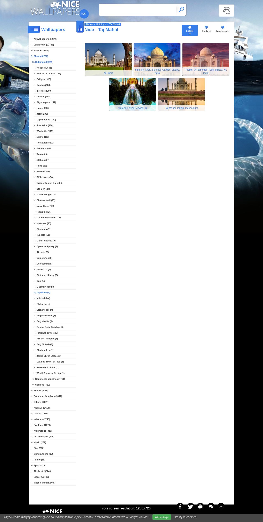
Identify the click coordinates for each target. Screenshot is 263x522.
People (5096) (41, 390)
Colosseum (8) (44, 263)
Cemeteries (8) (44, 258)
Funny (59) (39, 459)
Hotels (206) (43, 108)
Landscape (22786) (44, 44)
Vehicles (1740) (42, 419)
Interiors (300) (44, 91)
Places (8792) (41, 56)
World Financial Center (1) (51, 373)
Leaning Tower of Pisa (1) (50, 361)
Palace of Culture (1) (47, 367)
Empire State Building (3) (50, 327)
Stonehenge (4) (45, 310)
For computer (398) (44, 436)
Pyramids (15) (44, 212)
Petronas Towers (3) (47, 333)
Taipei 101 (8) (44, 269)
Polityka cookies (185, 517)
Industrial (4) (43, 298)
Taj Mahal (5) (43, 292)
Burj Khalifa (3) (45, 321)
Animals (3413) (42, 408)
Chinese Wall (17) (46, 200)
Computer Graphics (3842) (48, 396)
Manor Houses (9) (46, 240)
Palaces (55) (43, 171)
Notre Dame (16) (45, 206)
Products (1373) (42, 425)
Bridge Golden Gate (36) (49, 183)
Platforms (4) (43, 304)
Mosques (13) (44, 223)
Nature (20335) (41, 50)
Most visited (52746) (44, 482)
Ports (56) (42, 165)
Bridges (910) (44, 79)
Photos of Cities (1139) (49, 73)
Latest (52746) (41, 477)
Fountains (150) (45, 125)
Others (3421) (41, 402)
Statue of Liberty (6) (47, 275)
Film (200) (39, 448)
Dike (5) (41, 281)
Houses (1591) (44, 67)
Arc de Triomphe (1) (47, 338)
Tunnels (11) (43, 235)
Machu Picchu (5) (46, 286)
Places (89, 24)
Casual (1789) (41, 413)
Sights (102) (43, 137)
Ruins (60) (42, 154)
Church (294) (43, 96)
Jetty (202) (42, 114)
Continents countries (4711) (50, 379)
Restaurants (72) (45, 142)
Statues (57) (43, 160)
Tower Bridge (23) (46, 194)
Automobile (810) (43, 431)
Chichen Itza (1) (45, 350)
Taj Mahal (114, 24)
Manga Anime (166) (44, 454)
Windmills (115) (45, 131)
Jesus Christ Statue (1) (49, 356)
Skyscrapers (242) (46, 102)
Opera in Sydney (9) (47, 246)
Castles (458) (44, 85)
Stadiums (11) (44, 229)
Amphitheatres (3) (46, 315)
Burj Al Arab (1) (45, 344)
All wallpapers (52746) (45, 39)
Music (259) (40, 442)
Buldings (101, 24)
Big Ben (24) (43, 189)
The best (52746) (42, 471)
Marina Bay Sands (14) (49, 217)
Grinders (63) (44, 148)
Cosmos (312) (42, 384)
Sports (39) (39, 465)
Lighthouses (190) (46, 119)
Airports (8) (43, 252)
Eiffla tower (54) (45, 177)
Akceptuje (161, 517)
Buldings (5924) (43, 62)
